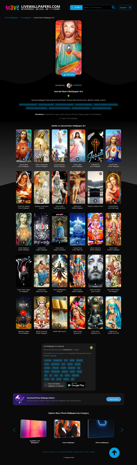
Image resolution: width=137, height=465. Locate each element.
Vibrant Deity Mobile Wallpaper (77, 290)
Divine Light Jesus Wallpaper (77, 165)
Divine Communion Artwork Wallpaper (41, 165)
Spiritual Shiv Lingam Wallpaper (41, 249)
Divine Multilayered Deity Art (59, 290)
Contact (45, 452)
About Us (52, 452)
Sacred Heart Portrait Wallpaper (113, 165)
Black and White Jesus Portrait (95, 290)
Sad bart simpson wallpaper (81, 108)
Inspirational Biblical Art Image (41, 290)
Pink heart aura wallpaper (84, 104)
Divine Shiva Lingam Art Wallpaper (23, 290)
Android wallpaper (59, 353)
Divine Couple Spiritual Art (77, 332)
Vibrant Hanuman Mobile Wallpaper (41, 332)
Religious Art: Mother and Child (113, 332)
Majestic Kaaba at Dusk (95, 206)
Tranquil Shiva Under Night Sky (77, 249)
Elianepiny (74, 85)
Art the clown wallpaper (46, 104)
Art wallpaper (26, 18)
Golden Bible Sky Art (59, 331)
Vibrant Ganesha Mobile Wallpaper (95, 249)
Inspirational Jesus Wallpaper (95, 165)
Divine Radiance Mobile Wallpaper (23, 249)
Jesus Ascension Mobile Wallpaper (59, 165)
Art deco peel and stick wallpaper (37, 108)
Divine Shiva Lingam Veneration (59, 249)
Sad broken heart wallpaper (64, 104)
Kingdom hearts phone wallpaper (59, 108)
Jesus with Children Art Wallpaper (113, 290)
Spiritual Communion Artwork (41, 207)
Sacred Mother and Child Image (113, 207)
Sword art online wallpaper (28, 104)
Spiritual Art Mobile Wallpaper (77, 207)
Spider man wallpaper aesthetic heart (105, 104)
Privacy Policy (79, 452)
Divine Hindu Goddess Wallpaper (113, 249)
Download (68, 74)
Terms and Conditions (65, 452)
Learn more (113, 399)
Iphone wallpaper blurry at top (101, 108)
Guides (92, 452)
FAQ (86, 452)
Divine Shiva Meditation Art (95, 332)
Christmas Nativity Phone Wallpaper (24, 207)
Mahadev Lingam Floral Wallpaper (23, 332)
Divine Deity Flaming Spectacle (59, 207)
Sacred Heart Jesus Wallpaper (24, 165)
